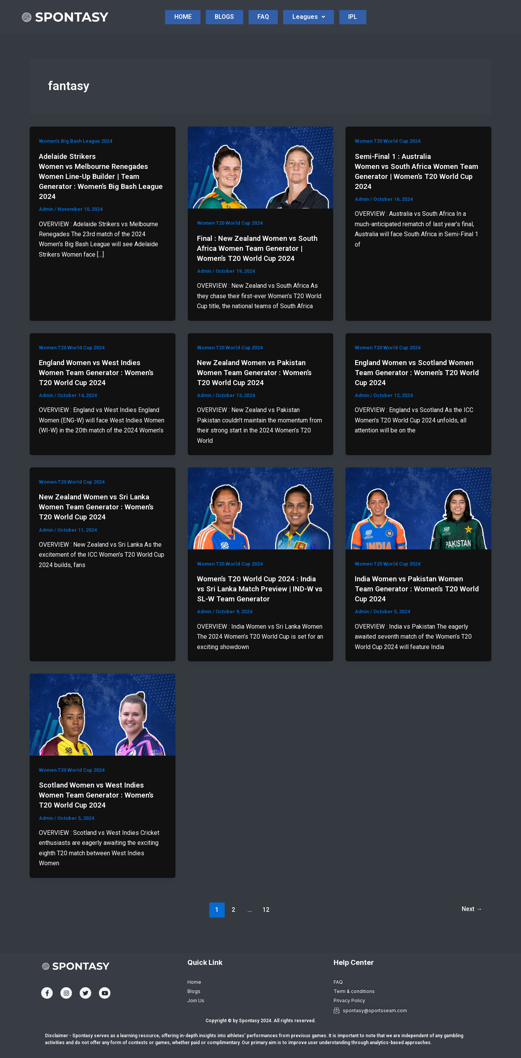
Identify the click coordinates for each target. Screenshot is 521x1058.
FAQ (283, 8)
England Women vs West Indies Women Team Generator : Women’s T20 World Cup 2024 (100, 383)
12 (265, 920)
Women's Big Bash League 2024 (79, 142)
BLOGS (231, 8)
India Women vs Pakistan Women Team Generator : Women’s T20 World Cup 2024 (413, 599)
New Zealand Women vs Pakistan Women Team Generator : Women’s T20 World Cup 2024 (258, 383)
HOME (177, 8)
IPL (265, 26)
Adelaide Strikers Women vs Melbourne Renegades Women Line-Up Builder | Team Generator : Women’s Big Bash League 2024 (98, 177)
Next (470, 920)
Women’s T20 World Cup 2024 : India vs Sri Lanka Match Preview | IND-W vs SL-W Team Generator (260, 599)
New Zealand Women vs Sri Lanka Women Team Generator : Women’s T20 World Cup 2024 (100, 517)
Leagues (341, 8)
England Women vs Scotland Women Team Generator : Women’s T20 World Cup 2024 (416, 383)
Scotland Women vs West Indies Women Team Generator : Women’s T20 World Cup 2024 (100, 806)
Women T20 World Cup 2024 (232, 224)
